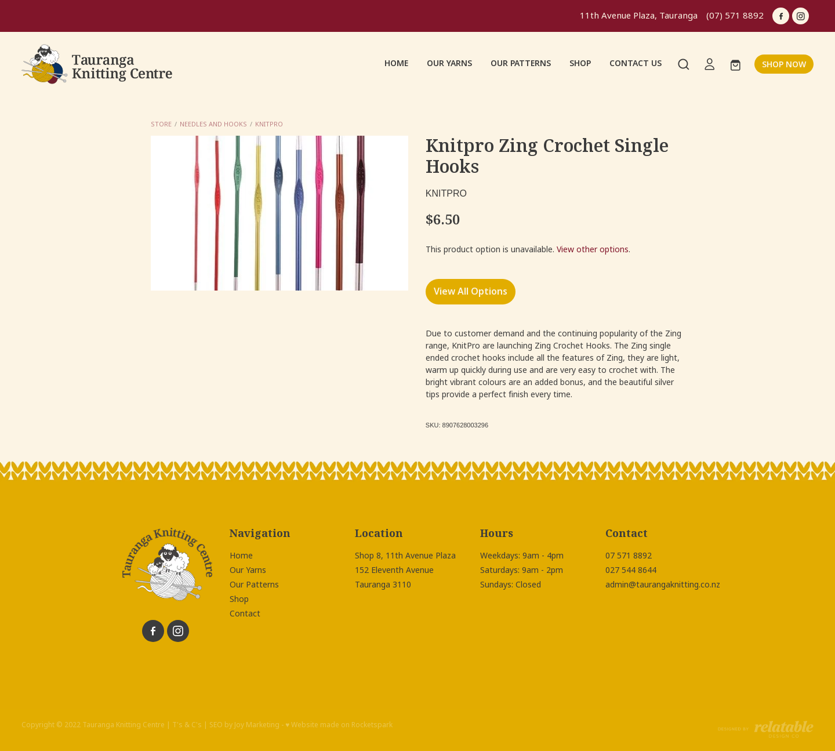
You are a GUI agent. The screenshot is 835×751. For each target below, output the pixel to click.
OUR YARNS (449, 63)
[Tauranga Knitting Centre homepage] (100, 64)
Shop (239, 599)
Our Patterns (254, 584)
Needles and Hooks (213, 124)
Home (241, 555)
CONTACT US (635, 63)
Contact (245, 613)
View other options (593, 249)
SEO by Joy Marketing (244, 725)
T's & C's (187, 725)
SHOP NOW (784, 64)
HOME (396, 63)
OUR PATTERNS (521, 63)
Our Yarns (248, 570)
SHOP (580, 63)
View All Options (470, 291)
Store (161, 124)
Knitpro (269, 124)
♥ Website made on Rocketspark (339, 725)
